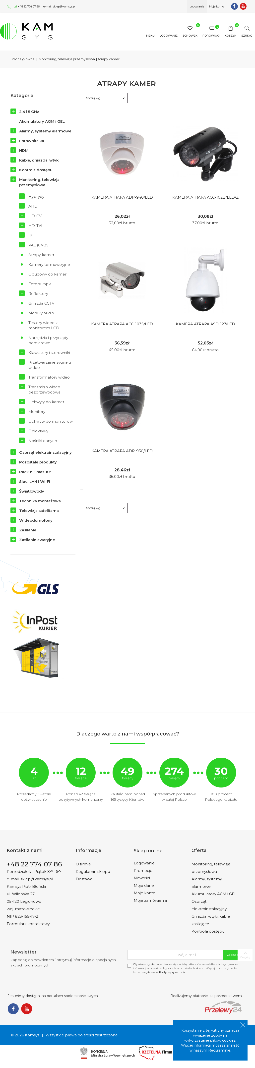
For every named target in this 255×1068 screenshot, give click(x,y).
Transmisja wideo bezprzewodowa (44, 389)
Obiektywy (38, 431)
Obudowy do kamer (47, 274)
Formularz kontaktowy (28, 923)
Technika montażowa (40, 501)
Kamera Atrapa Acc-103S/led (122, 324)
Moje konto (144, 893)
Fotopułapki (40, 283)
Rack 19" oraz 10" (35, 471)
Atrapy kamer (41, 254)
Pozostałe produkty (38, 462)
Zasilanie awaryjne (37, 539)
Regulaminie (219, 1050)
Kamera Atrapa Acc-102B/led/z (205, 197)
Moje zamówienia (150, 900)
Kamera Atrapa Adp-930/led (122, 451)
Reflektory (38, 293)
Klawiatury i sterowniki (49, 352)
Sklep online (148, 850)
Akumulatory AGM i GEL (42, 121)
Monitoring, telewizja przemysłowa (39, 182)
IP (30, 235)
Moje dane (144, 885)
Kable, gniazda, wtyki (39, 160)
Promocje (143, 870)
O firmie (83, 864)
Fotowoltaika (31, 140)
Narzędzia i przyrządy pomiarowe (48, 340)
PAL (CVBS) (39, 245)
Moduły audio (41, 313)
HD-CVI (35, 216)
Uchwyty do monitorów (50, 421)
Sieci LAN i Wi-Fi (34, 481)
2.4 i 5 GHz (29, 111)
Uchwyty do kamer (46, 401)
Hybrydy (36, 196)
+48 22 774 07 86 (29, 6)
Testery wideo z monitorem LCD (43, 325)
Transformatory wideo (49, 377)
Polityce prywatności (173, 972)
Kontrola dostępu (36, 170)
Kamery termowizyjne (49, 264)
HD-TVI (35, 225)
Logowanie (144, 863)
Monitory (36, 411)
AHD (33, 206)
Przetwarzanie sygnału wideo (49, 365)
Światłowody (31, 491)
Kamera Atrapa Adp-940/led (122, 197)
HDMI (24, 150)
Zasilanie (27, 530)
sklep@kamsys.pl (64, 6)
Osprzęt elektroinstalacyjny (45, 452)
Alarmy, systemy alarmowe (45, 131)
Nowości (142, 878)
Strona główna (22, 59)
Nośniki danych (42, 440)
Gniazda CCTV (41, 303)
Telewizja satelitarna (39, 510)
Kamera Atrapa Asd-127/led (205, 324)
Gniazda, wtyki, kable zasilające (210, 920)
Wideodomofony (36, 520)
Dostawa (84, 879)
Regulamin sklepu (93, 871)
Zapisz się (234, 954)
